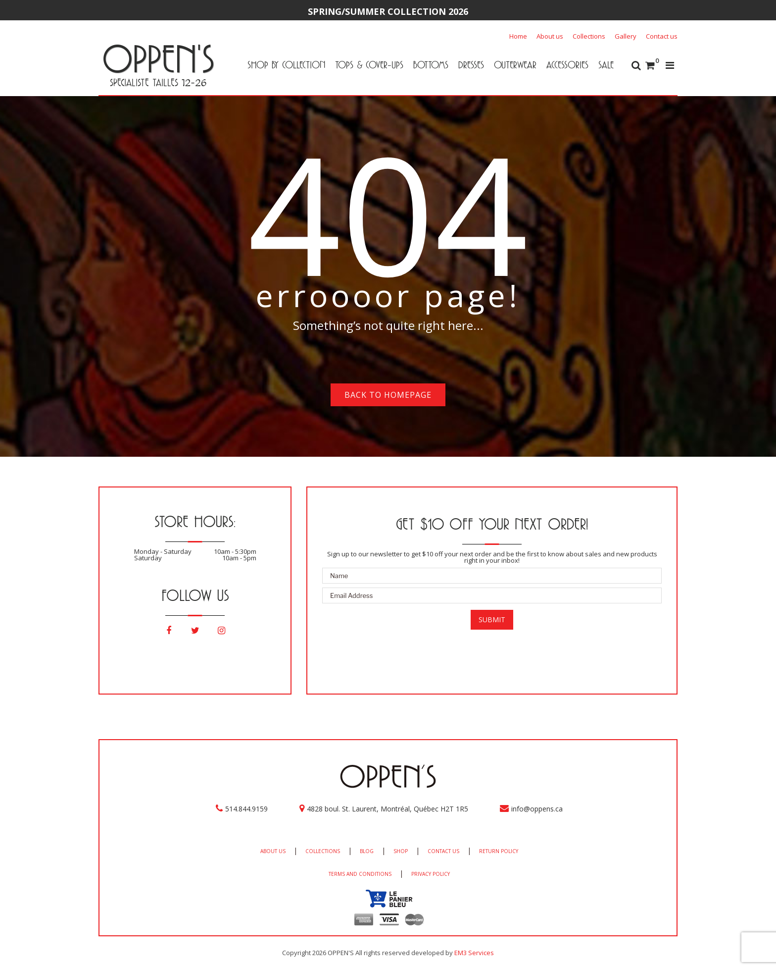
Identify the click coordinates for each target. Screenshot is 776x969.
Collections (589, 36)
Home (518, 36)
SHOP (400, 851)
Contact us (662, 36)
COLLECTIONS (322, 851)
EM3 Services (474, 952)
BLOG (367, 851)
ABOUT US (273, 851)
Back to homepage (388, 394)
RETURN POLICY (498, 851)
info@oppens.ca (537, 808)
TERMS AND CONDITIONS (360, 873)
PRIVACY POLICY (430, 873)
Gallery (625, 36)
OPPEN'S (158, 58)
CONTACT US (443, 851)
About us (549, 36)
